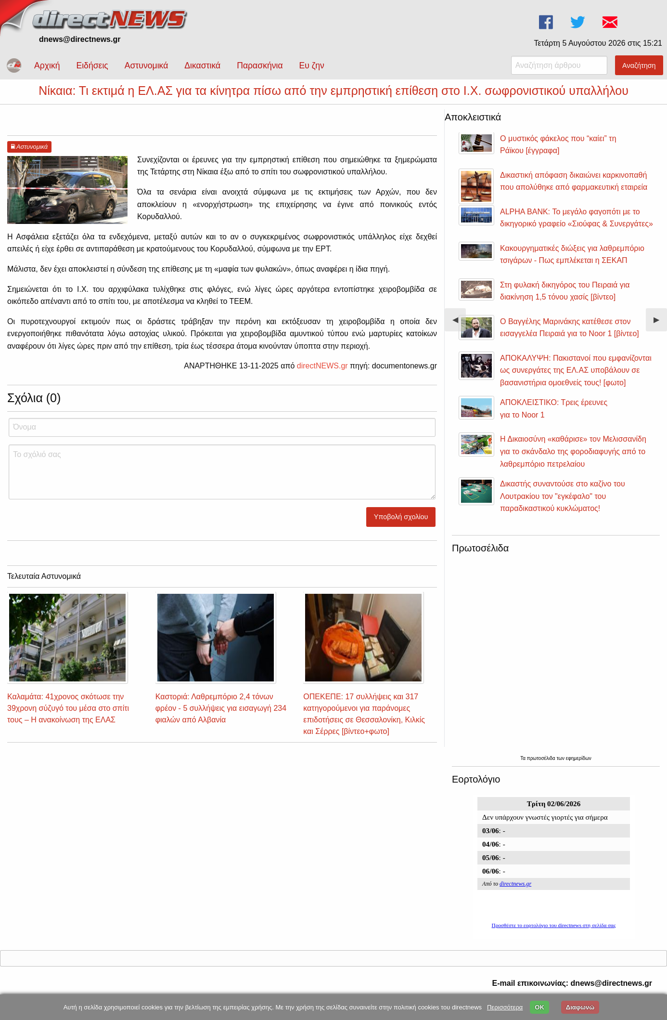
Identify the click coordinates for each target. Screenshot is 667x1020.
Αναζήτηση (639, 65)
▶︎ (660, 332)
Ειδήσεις (92, 65)
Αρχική (47, 65)
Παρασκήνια (259, 65)
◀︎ (459, 332)
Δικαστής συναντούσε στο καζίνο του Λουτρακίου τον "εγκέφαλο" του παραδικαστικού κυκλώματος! (562, 504)
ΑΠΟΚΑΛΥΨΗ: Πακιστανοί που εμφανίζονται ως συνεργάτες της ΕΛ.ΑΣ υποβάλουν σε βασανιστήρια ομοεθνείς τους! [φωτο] (576, 379)
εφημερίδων (578, 767)
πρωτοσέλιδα (542, 767)
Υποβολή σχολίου (401, 525)
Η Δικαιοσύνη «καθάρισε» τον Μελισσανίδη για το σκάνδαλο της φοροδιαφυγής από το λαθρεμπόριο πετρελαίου (573, 460)
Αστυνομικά (146, 65)
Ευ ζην (311, 65)
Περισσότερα (505, 1007)
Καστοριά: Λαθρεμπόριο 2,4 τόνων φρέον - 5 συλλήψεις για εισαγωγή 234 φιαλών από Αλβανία (220, 716)
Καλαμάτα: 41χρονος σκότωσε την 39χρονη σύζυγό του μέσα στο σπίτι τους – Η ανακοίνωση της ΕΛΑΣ (68, 716)
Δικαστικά (202, 65)
